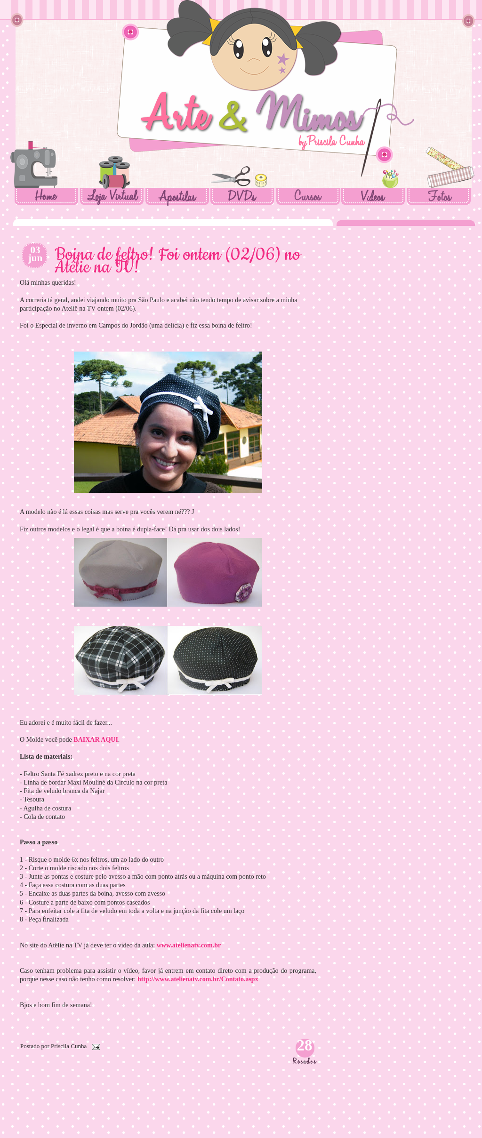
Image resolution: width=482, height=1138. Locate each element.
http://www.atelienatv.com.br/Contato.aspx (197, 979)
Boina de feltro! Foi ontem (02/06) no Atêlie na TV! (177, 261)
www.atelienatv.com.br (189, 945)
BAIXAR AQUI (95, 739)
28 (305, 1045)
